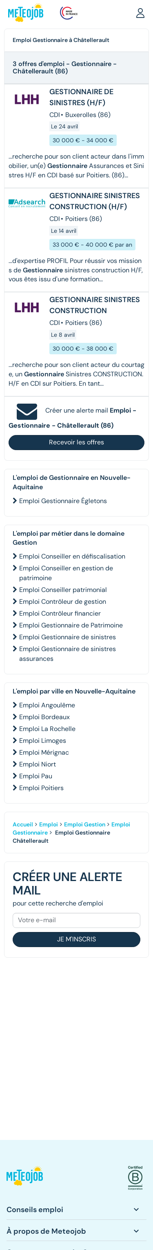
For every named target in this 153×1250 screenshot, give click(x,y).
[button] (140, 12)
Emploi (48, 824)
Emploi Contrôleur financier (60, 613)
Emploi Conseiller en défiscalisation (72, 556)
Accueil (23, 824)
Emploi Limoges (42, 740)
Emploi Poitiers (41, 788)
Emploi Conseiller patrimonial (63, 589)
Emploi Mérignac (44, 752)
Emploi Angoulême (47, 705)
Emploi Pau (35, 776)
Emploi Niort (37, 764)
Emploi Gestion (84, 824)
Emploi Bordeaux (44, 717)
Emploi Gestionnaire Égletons (63, 501)
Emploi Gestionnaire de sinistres (67, 637)
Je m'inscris (76, 939)
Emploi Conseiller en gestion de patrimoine (66, 573)
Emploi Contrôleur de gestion (62, 601)
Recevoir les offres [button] (76, 442)
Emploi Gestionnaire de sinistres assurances (67, 654)
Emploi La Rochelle (47, 728)
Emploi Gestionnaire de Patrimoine (71, 625)
